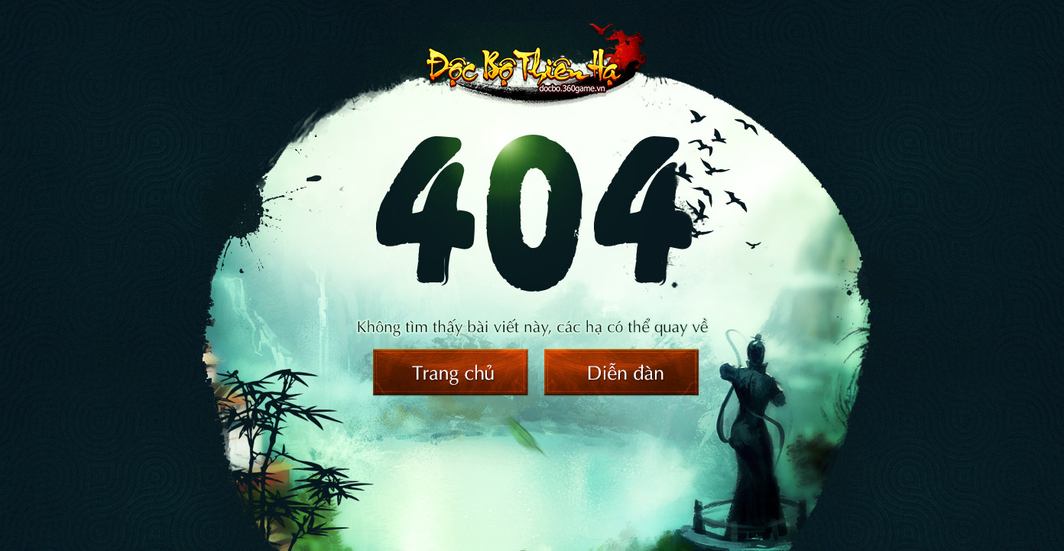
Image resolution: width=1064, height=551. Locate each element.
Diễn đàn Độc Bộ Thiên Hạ (622, 372)
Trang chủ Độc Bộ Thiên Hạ (451, 372)
